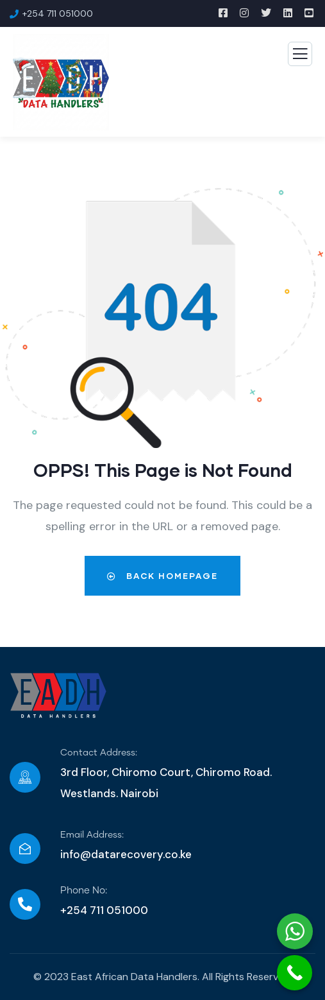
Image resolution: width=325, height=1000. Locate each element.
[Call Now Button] (294, 972)
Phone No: (83, 890)
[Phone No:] (25, 904)
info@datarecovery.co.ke (126, 854)
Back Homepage (162, 576)
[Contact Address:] (25, 777)
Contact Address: (98, 752)
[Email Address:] (25, 848)
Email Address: (92, 835)
